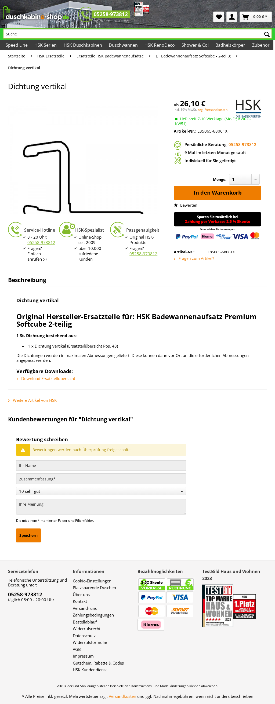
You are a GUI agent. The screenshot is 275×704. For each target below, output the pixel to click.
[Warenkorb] (256, 17)
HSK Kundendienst (90, 669)
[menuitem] (218, 17)
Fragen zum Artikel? (194, 258)
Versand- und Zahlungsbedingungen (93, 611)
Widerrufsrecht (86, 628)
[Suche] (137, 33)
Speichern (28, 535)
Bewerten (185, 205)
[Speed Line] (17, 45)
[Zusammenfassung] (101, 478)
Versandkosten (122, 696)
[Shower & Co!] (195, 45)
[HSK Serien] (45, 45)
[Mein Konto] (231, 17)
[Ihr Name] (101, 465)
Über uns (81, 594)
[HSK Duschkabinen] (83, 45)
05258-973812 (111, 14)
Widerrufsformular (90, 642)
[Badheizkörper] (230, 45)
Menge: (219, 179)
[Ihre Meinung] (101, 507)
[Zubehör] (261, 45)
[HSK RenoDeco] (160, 45)
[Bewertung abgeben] (101, 491)
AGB (77, 649)
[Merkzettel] (218, 17)
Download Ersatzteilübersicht (45, 378)
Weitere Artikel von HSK (32, 400)
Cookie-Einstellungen (92, 580)
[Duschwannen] (124, 45)
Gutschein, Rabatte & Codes (98, 663)
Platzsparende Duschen (94, 587)
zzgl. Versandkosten (212, 109)
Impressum (83, 656)
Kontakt (80, 601)
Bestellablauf (85, 622)
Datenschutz (84, 635)
